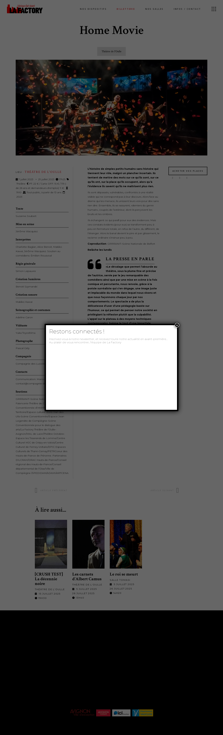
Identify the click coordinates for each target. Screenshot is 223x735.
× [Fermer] (177, 325)
